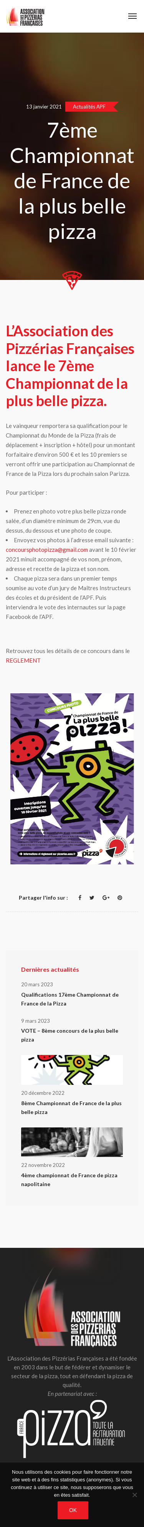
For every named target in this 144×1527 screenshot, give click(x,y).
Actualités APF (89, 107)
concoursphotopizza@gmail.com (47, 549)
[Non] (134, 1495)
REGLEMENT (23, 660)
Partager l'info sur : (43, 897)
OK (73, 1510)
